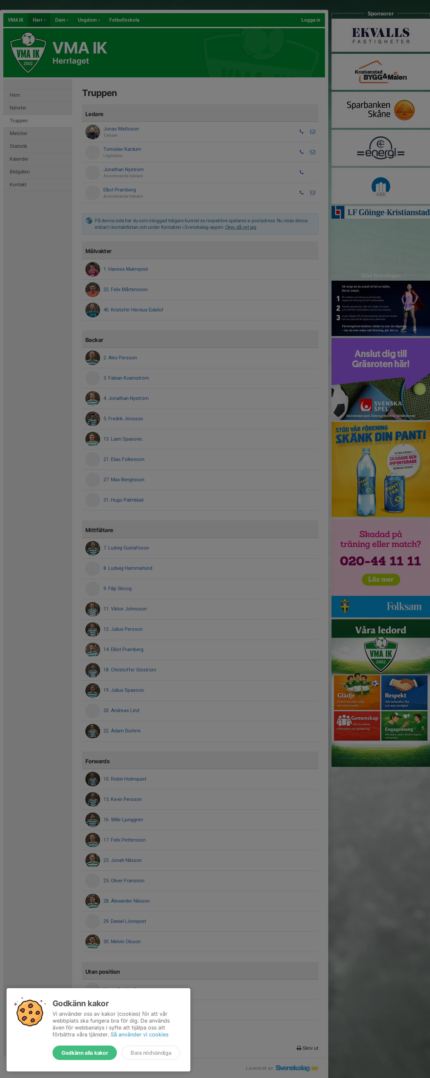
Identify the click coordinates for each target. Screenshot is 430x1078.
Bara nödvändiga (151, 1052)
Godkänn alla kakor (84, 1052)
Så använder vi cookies (139, 1034)
